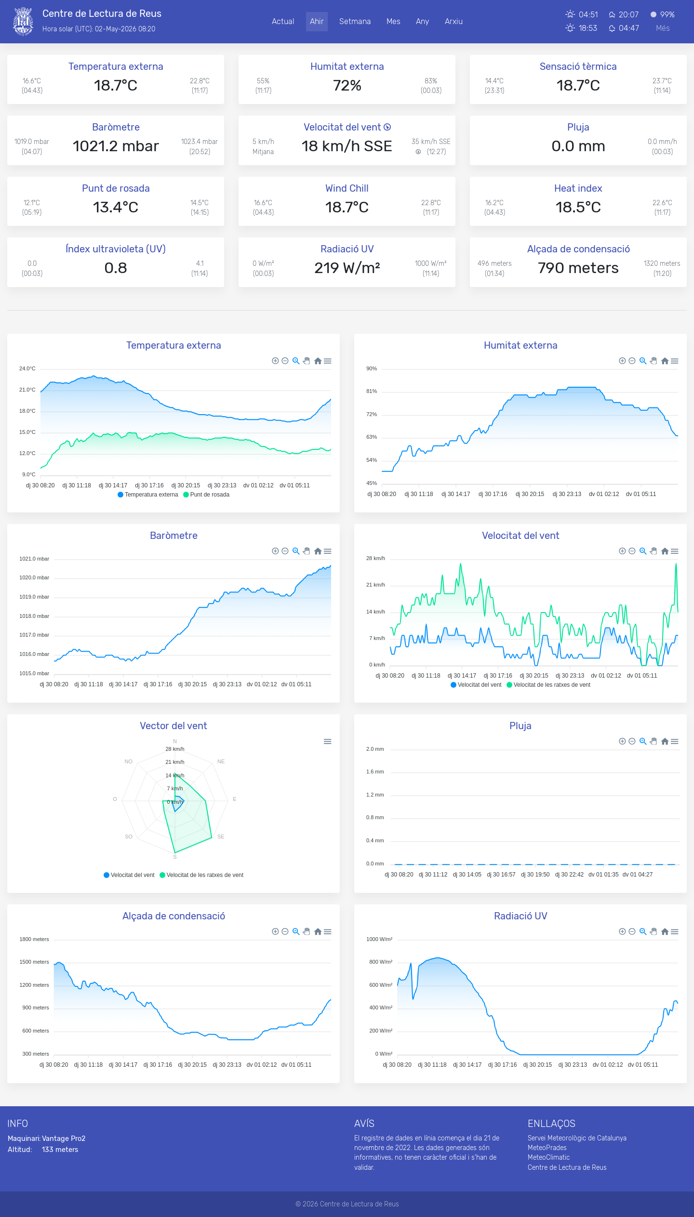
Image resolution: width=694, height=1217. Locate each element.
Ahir (317, 21)
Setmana (355, 21)
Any (422, 21)
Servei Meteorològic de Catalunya (577, 1138)
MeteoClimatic (549, 1157)
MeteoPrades (547, 1148)
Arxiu (454, 21)
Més (663, 28)
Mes (393, 21)
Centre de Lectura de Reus (567, 1167)
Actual (283, 21)
